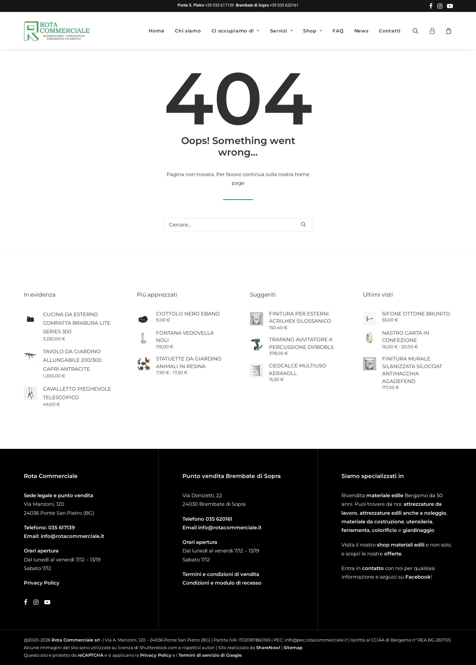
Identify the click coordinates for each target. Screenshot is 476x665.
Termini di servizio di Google (210, 655)
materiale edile (384, 495)
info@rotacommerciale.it (72, 536)
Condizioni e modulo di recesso (221, 583)
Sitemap (293, 647)
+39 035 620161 (284, 5)
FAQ (338, 31)
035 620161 (219, 519)
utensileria (419, 521)
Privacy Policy (156, 655)
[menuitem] (431, 6)
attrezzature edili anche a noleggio (403, 513)
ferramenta (355, 530)
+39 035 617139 (219, 5)
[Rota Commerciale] (57, 31)
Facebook (418, 577)
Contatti (390, 31)
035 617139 (61, 527)
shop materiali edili (400, 545)
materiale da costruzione (372, 521)
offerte (392, 553)
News (361, 31)
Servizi (281, 31)
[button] (431, 6)
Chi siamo (188, 31)
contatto (373, 568)
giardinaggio (418, 530)
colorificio (384, 530)
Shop (312, 31)
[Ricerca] (238, 224)
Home (156, 31)
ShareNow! (268, 647)
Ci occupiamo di (235, 31)
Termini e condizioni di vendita (220, 574)
